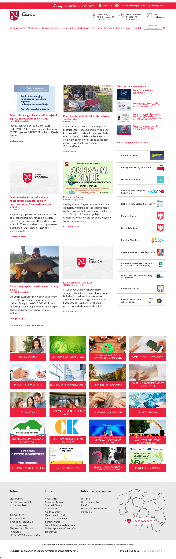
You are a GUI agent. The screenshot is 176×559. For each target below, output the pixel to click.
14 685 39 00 (21, 518)
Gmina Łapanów (50, 27)
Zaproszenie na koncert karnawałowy (144, 91)
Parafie (85, 505)
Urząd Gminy (68, 27)
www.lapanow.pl (18, 525)
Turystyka (109, 27)
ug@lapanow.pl (159, 17)
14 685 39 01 (131, 17)
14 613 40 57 (131, 19)
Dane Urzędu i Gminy (56, 515)
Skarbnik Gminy (53, 505)
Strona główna (17, 27)
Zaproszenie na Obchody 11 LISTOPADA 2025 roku (145, 127)
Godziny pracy (53, 511)
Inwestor (97, 27)
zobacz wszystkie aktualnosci (26, 325)
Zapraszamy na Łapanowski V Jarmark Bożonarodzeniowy (146, 104)
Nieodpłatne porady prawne (60, 525)
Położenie (86, 511)
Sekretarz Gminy (54, 501)
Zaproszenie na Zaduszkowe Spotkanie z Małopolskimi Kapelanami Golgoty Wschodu (147, 116)
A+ (85, 5)
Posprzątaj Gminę (73, 197)
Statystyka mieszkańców (94, 508)
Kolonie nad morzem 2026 (77, 282)
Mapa (141, 511)
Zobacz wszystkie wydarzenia (134, 142)
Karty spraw (83, 27)
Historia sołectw (90, 501)
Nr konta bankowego (56, 518)
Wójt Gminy (51, 498)
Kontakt (138, 27)
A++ (91, 5)
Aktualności (34, 27)
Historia (85, 498)
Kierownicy (51, 508)
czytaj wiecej (18, 140)
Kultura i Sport (123, 27)
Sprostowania (52, 521)
